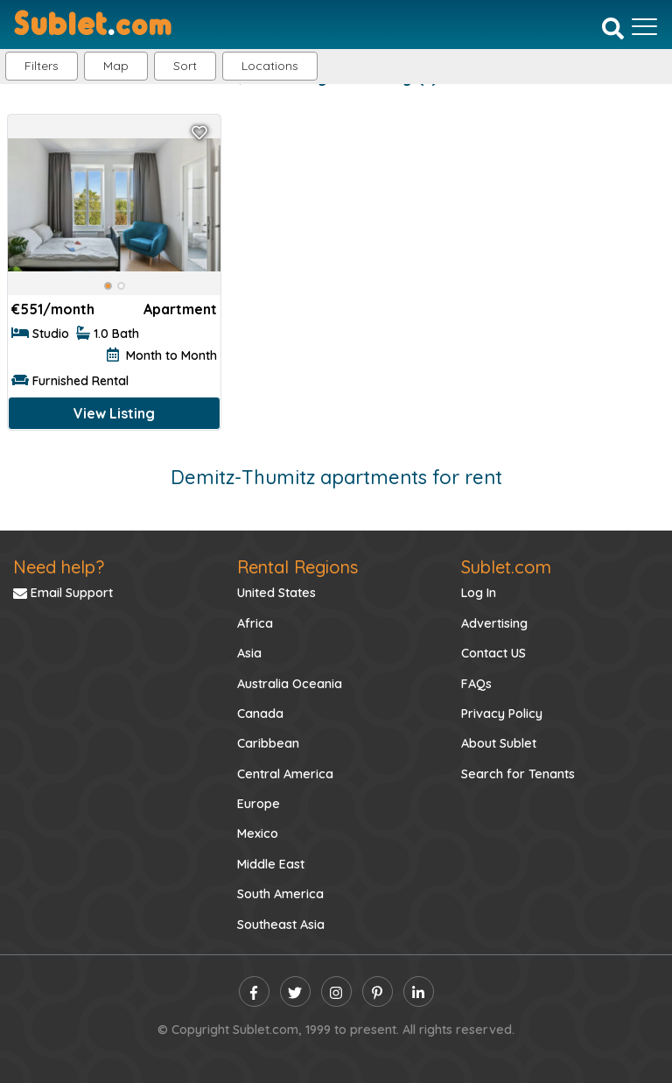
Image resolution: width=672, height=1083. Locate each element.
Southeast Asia (281, 924)
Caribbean (268, 743)
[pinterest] (377, 991)
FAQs (476, 684)
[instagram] (336, 991)
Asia (249, 653)
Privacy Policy (501, 713)
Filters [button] (41, 66)
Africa (255, 623)
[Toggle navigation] (644, 26)
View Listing (114, 413)
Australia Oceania (289, 684)
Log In (478, 593)
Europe (258, 804)
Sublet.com (506, 567)
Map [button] (116, 66)
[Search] (613, 28)
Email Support (63, 593)
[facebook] (254, 991)
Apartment (180, 309)
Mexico (257, 833)
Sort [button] (185, 66)
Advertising (494, 623)
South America (280, 894)
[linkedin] (418, 991)
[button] (270, 66)
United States (276, 593)
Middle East (270, 864)
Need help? (58, 567)
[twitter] (295, 991)
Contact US (493, 653)
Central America (285, 774)
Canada (260, 713)
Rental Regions (297, 567)
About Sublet (498, 743)
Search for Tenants (518, 774)
